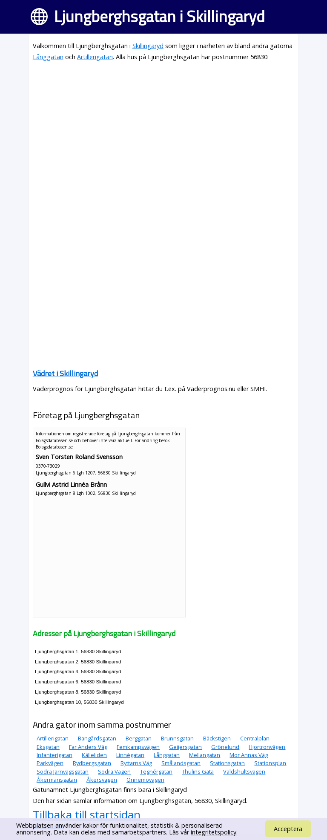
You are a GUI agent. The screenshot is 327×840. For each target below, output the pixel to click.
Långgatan (48, 57)
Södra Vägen (114, 771)
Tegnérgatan (156, 771)
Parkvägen (50, 763)
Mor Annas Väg (248, 755)
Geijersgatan (185, 747)
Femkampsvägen (138, 747)
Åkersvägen (101, 779)
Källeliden (94, 755)
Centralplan (255, 738)
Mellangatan (204, 755)
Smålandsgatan (181, 763)
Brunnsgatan (177, 738)
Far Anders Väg (88, 747)
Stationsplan (270, 763)
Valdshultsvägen (244, 771)
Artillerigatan (95, 57)
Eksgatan (48, 747)
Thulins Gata (198, 771)
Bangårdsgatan (97, 738)
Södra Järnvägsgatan (63, 771)
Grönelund (225, 747)
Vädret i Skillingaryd (65, 373)
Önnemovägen (145, 779)
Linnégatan (130, 755)
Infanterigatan (54, 755)
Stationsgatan (227, 763)
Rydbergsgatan (92, 763)
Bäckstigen (217, 738)
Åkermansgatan (57, 779)
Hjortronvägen (267, 747)
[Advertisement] (163, 128)
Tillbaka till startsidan (87, 814)
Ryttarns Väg (136, 763)
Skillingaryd (148, 46)
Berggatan (139, 738)
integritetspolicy (213, 832)
